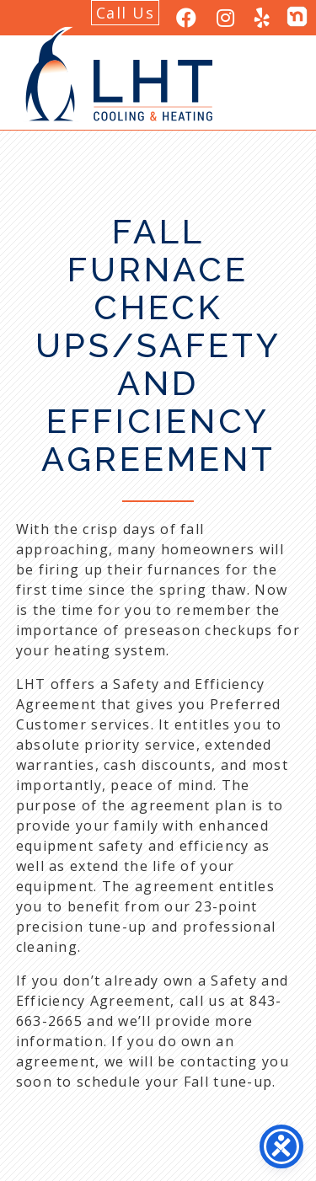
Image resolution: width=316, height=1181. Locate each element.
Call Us (125, 12)
